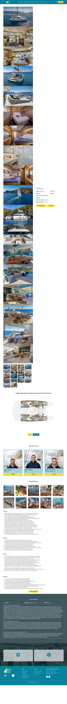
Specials (44, 2)
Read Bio (13, 474)
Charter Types (32, 2)
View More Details (41, 205)
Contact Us (51, 205)
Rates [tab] (30, 434)
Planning (37, 2)
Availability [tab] (36, 434)
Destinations (26, 2)
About (41, 2)
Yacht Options (20, 2)
